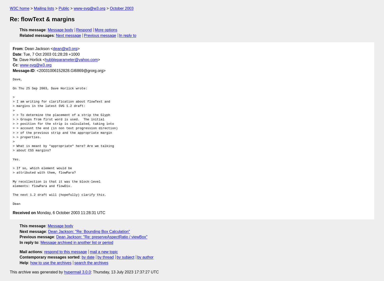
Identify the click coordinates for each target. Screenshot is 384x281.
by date (88, 257)
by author (145, 257)
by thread (105, 257)
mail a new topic (104, 252)
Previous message (100, 35)
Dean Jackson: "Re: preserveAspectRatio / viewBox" (101, 237)
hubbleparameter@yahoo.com (71, 60)
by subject (125, 257)
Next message (68, 35)
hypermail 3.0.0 (77, 272)
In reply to (127, 35)
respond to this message (65, 252)
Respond (84, 30)
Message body (60, 30)
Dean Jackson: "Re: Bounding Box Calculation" (89, 231)
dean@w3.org (65, 49)
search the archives (91, 263)
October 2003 (121, 8)
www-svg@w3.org (89, 8)
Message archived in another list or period (76, 242)
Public (64, 8)
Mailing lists (44, 8)
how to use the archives (51, 263)
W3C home (19, 8)
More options (106, 30)
